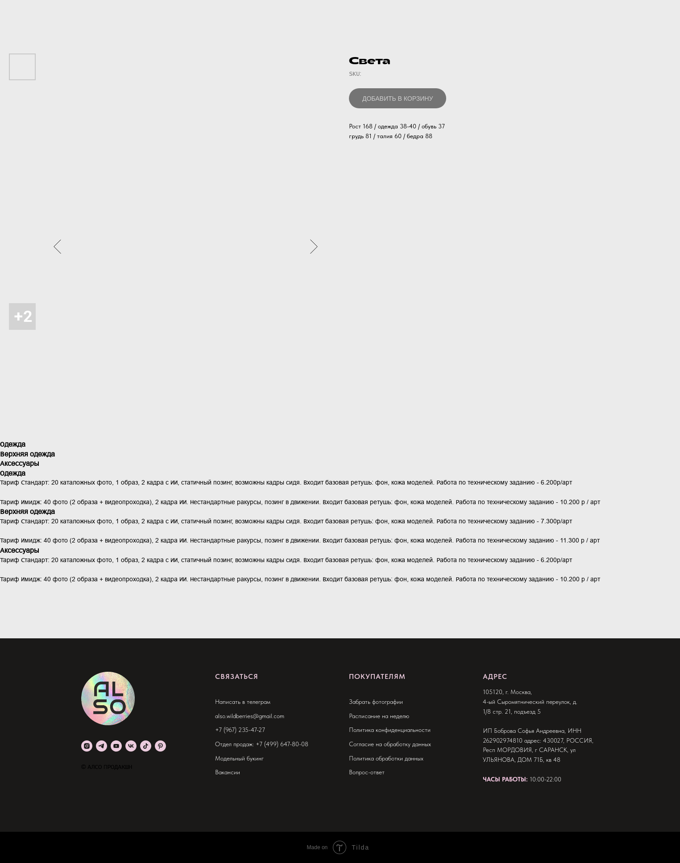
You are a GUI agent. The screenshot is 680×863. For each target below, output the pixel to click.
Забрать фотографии (376, 701)
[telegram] (101, 746)
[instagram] (86, 746)
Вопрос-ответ (367, 772)
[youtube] (116, 746)
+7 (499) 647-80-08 (282, 744)
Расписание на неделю (379, 715)
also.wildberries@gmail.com (249, 715)
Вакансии (227, 772)
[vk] (131, 746)
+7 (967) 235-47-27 (240, 729)
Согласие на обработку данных (390, 744)
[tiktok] (145, 746)
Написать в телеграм (242, 701)
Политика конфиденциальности (390, 729)
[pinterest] (160, 746)
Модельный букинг (239, 758)
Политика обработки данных (386, 758)
